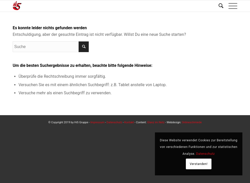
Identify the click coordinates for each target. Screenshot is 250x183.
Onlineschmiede (192, 122)
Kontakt (129, 122)
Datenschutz (114, 122)
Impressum (97, 122)
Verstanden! (199, 164)
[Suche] (218, 6)
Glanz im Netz (156, 122)
